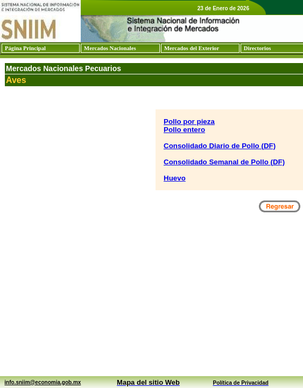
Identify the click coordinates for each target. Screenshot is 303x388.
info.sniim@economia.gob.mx (42, 382)
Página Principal (25, 48)
